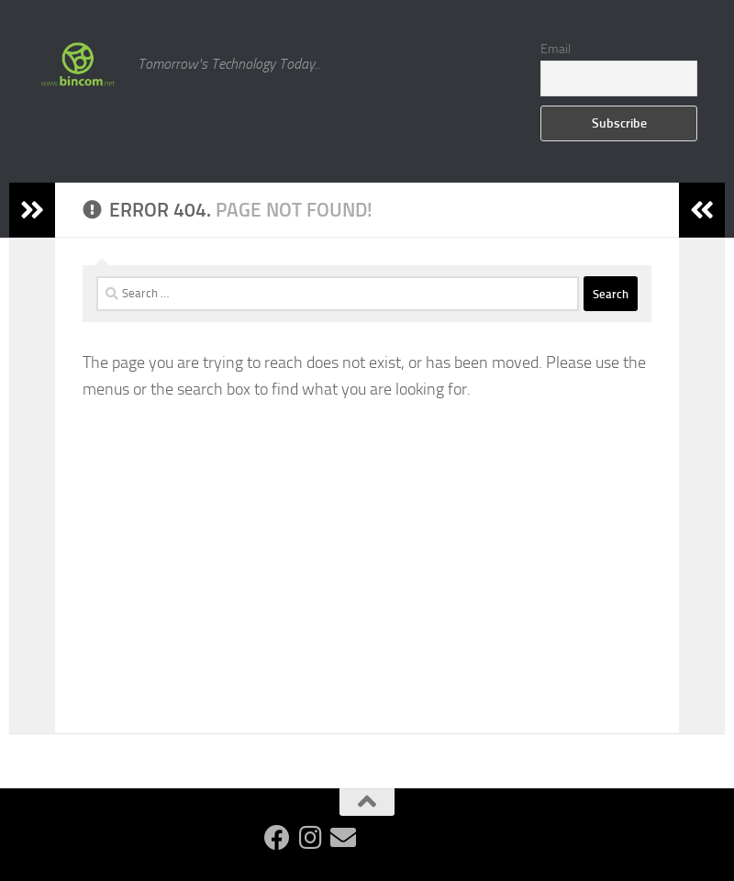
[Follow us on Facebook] (277, 838)
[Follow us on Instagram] (310, 838)
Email (555, 49)
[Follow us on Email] (343, 838)
